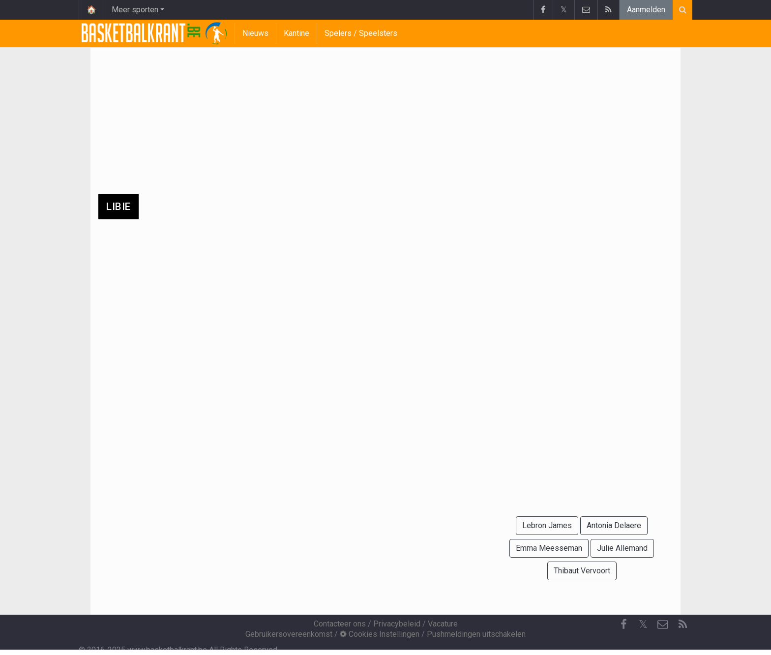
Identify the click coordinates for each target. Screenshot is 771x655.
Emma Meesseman (549, 548)
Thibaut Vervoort (582, 570)
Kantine (296, 33)
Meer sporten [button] (135, 9)
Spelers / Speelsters (361, 33)
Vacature (443, 623)
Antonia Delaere (614, 525)
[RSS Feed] (682, 624)
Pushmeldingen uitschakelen (476, 634)
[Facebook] (623, 624)
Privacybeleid (396, 623)
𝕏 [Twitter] (643, 624)
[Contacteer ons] (663, 624)
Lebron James (547, 525)
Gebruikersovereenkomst (288, 634)
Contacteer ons (340, 623)
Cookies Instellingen (379, 634)
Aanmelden (646, 9)
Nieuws (255, 33)
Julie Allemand (622, 548)
